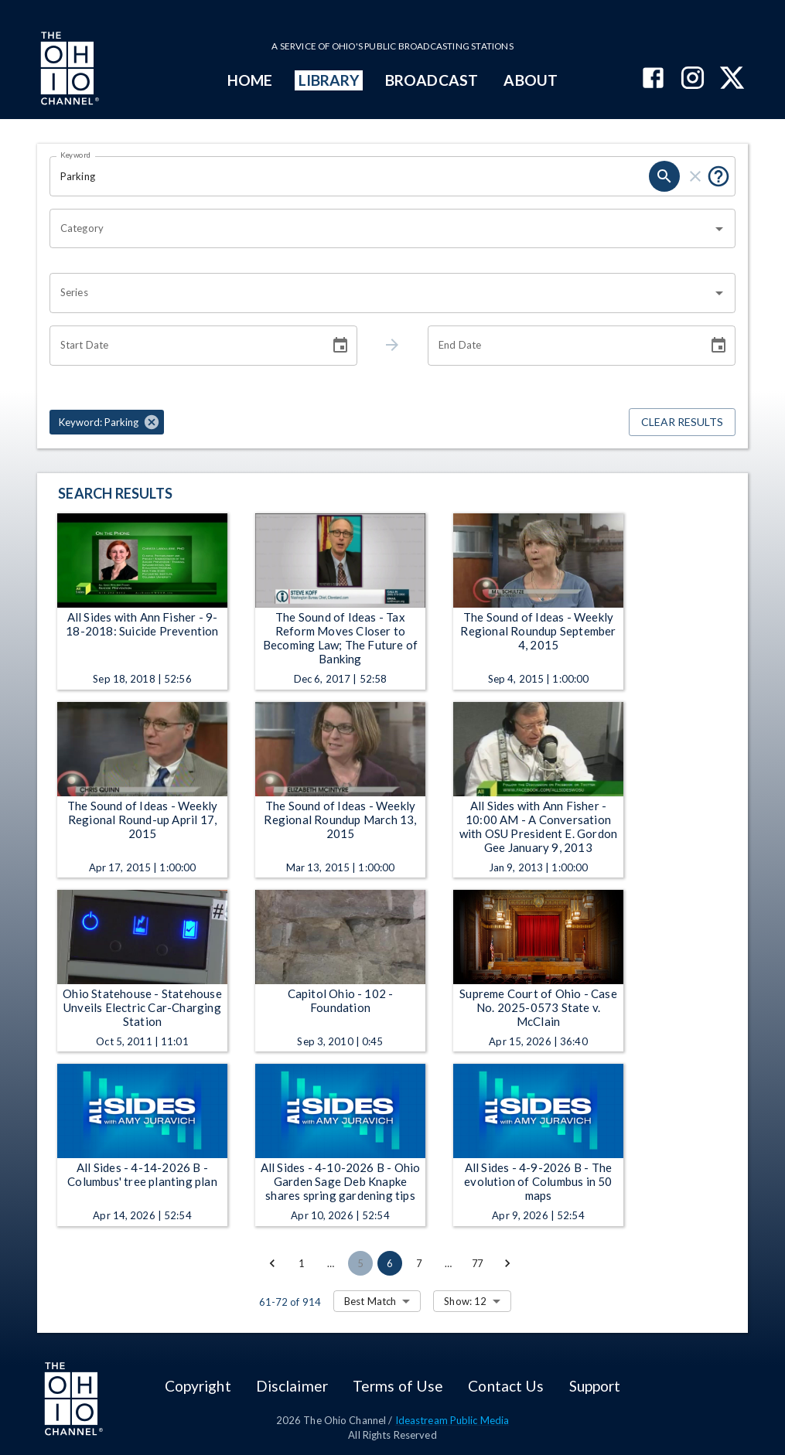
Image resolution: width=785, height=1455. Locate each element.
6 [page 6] (389, 1263)
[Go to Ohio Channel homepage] (68, 70)
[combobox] (380, 229)
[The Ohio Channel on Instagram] (692, 79)
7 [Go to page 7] (419, 1263)
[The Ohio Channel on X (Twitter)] (732, 79)
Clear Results (682, 422)
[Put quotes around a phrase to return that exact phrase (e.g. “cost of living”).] (718, 176)
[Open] (719, 229)
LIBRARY (329, 80)
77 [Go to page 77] (478, 1263)
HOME (249, 80)
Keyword (75, 154)
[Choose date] (340, 345)
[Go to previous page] (272, 1263)
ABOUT (530, 80)
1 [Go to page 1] (301, 1263)
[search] (664, 176)
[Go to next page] (507, 1263)
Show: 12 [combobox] (465, 1301)
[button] (106, 422)
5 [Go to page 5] (360, 1263)
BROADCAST (431, 80)
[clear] (695, 176)
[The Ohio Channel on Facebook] (653, 79)
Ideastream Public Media (452, 1420)
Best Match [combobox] (370, 1301)
